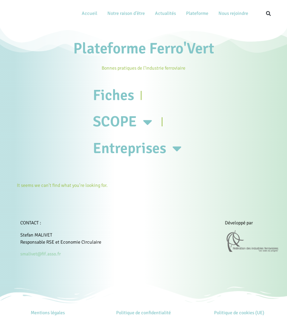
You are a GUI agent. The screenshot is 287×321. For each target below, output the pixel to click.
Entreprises (139, 150)
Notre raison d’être (126, 13)
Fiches (114, 95)
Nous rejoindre (233, 13)
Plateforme (197, 13)
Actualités (165, 13)
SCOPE (125, 123)
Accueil (89, 13)
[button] (268, 13)
